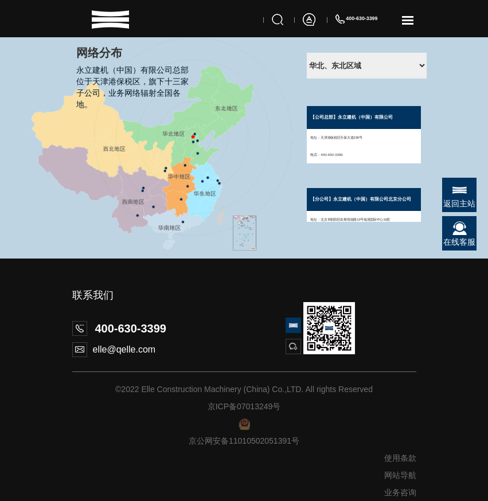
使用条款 (400, 458)
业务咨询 (400, 492)
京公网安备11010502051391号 (244, 440)
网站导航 (400, 475)
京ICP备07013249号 (244, 406)
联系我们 (93, 295)
